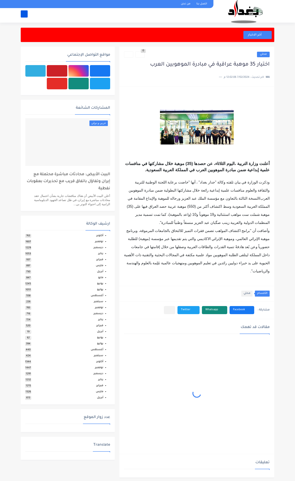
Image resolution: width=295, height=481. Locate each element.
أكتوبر (99, 235)
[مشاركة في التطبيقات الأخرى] (169, 310)
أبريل (100, 271)
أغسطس (97, 295)
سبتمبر (98, 301)
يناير (100, 253)
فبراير (99, 259)
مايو (100, 277)
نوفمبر (99, 241)
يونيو (100, 283)
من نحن (185, 4)
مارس (99, 265)
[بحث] (24, 15)
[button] (242, 310)
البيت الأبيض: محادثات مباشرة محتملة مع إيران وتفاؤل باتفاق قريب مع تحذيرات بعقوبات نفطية (68, 181)
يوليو (100, 289)
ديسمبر (98, 247)
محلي (263, 54)
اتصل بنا (201, 4)
